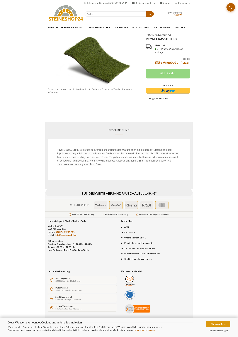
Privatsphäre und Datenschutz (138, 245)
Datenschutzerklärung (144, 330)
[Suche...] (150, 14)
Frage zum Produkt (159, 100)
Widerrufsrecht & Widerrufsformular (142, 256)
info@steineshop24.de (143, 3)
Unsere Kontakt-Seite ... (135, 240)
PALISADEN (121, 27)
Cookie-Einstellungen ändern (138, 261)
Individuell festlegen (218, 330)
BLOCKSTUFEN (140, 27)
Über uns (165, 3)
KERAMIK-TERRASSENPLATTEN (65, 27)
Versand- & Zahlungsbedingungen (140, 250)
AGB (126, 229)
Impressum (129, 234)
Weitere (180, 27)
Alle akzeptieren (218, 324)
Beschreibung (119, 132)
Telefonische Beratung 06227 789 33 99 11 (105, 3)
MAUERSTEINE (162, 27)
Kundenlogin (182, 3)
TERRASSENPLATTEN (98, 27)
